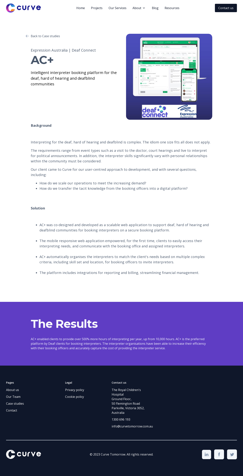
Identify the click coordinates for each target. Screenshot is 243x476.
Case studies (15, 403)
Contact (11, 410)
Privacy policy (74, 390)
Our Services (117, 8)
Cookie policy (74, 397)
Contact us (226, 8)
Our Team (13, 397)
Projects (97, 8)
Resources (172, 8)
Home (80, 8)
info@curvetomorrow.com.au (132, 426)
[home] (23, 8)
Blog (155, 8)
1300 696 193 (121, 419)
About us (12, 390)
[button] (139, 8)
